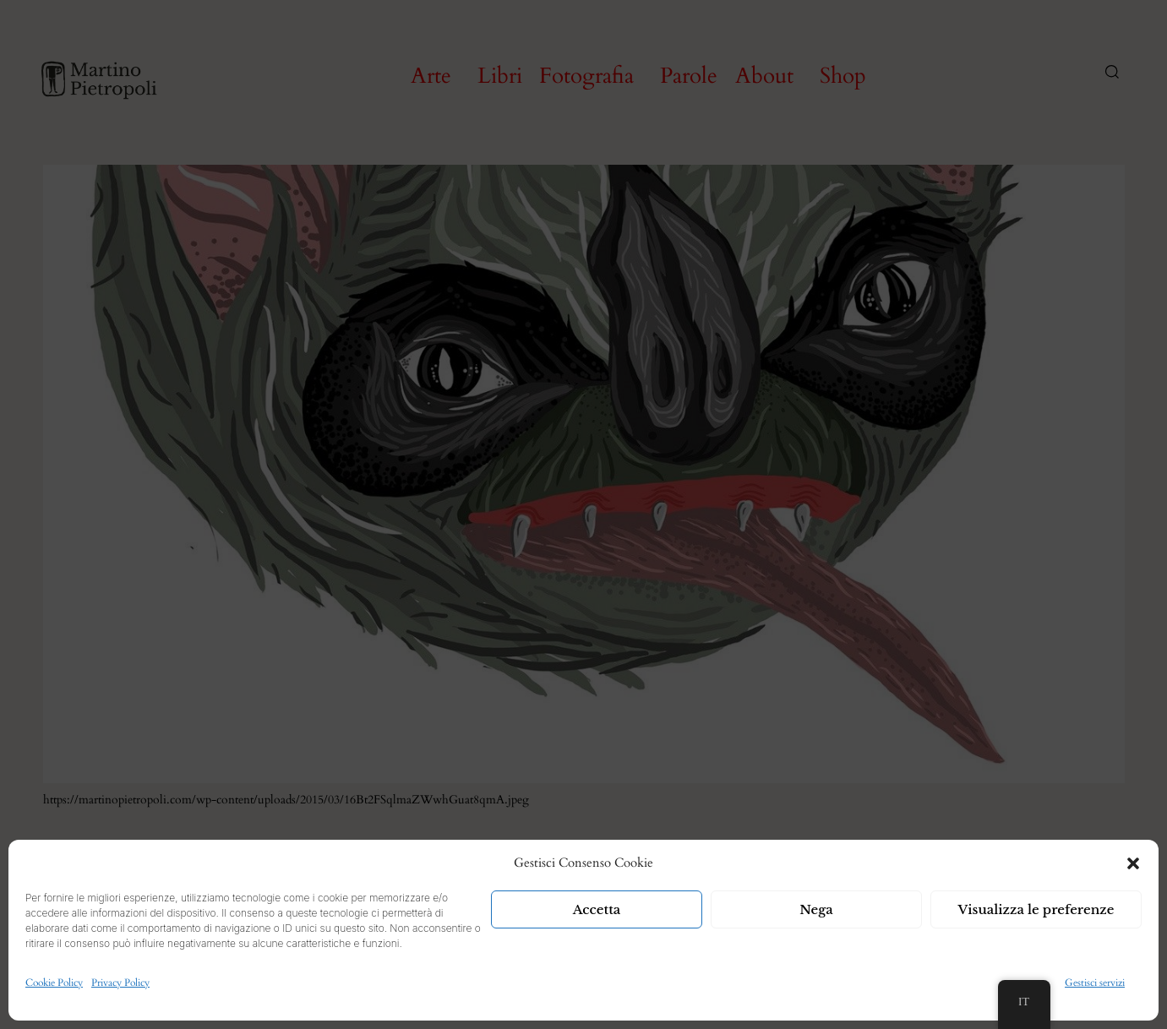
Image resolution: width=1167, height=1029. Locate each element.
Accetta (597, 909)
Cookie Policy (54, 982)
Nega (816, 909)
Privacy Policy (120, 982)
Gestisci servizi (1095, 982)
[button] (1133, 863)
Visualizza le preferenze (1036, 909)
